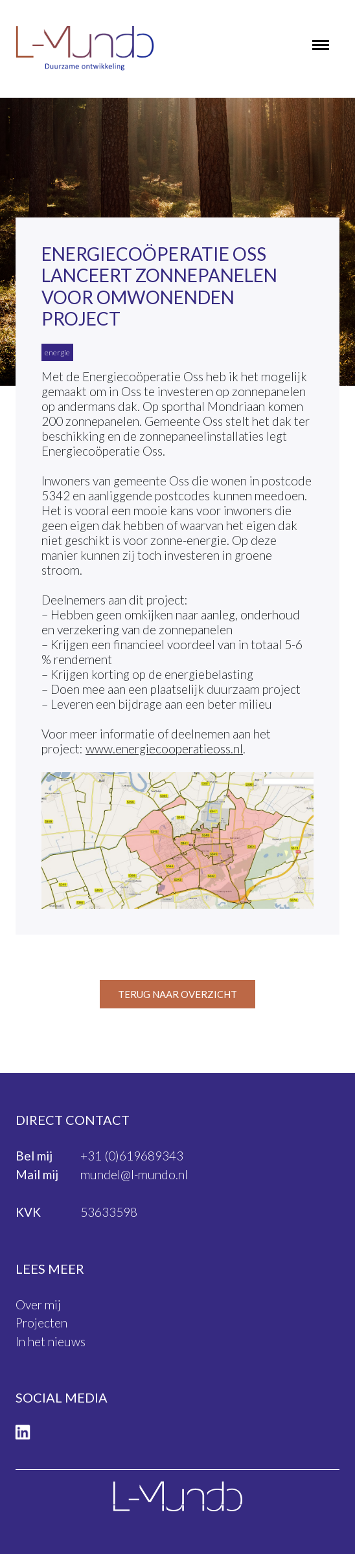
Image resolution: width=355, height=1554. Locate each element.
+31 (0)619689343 (131, 1155)
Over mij (38, 1304)
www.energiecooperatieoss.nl (164, 748)
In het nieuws (51, 1341)
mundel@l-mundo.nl (134, 1174)
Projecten (41, 1322)
